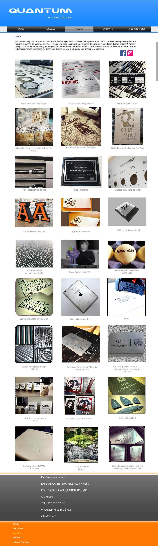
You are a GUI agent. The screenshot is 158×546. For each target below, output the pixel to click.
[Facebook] (123, 53)
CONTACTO (18, 538)
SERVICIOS (18, 529)
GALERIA (17, 533)
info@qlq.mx (48, 516)
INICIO (16, 524)
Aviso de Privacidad (21, 542)
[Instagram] (130, 53)
